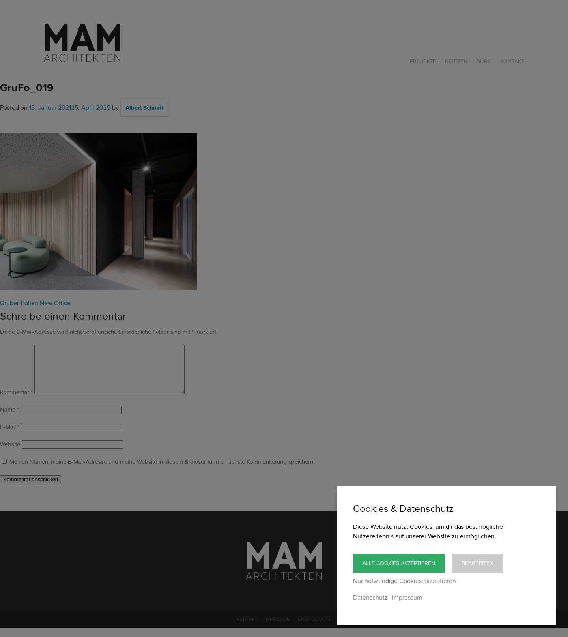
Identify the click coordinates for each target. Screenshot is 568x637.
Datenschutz (370, 597)
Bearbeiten (477, 563)
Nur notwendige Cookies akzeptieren (404, 581)
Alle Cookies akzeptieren (398, 563)
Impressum (407, 597)
